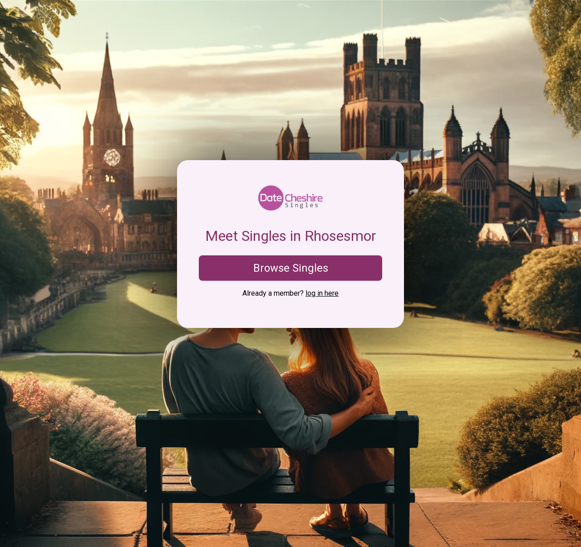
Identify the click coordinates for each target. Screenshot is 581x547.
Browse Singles (290, 268)
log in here (322, 293)
